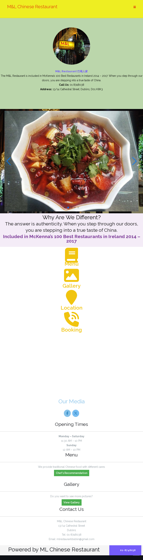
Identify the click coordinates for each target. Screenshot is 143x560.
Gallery (72, 286)
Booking (71, 330)
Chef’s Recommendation (71, 473)
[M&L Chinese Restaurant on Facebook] (67, 413)
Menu (72, 264)
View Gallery (71, 502)
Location (71, 308)
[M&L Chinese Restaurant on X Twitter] (75, 413)
